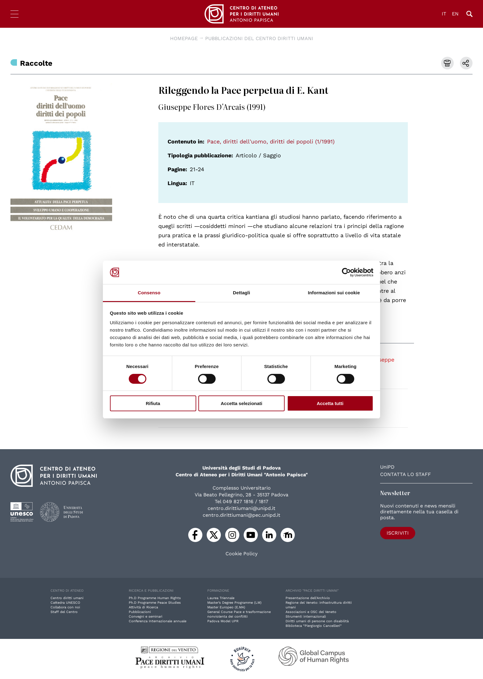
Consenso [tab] (149, 292)
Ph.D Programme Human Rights (155, 598)
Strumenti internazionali (306, 617)
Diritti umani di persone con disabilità (317, 621)
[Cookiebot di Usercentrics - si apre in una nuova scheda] (346, 272)
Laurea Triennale (220, 598)
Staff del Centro (64, 612)
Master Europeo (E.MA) (226, 607)
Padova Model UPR (222, 621)
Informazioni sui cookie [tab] (334, 292)
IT (444, 14)
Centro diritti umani (67, 598)
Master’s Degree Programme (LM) (234, 603)
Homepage (184, 38)
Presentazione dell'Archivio (308, 598)
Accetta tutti (330, 403)
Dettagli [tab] (241, 292)
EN (455, 14)
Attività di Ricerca (143, 607)
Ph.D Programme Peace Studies (155, 603)
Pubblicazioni (140, 612)
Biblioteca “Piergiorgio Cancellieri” (314, 626)
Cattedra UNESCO (65, 603)
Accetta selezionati (241, 403)
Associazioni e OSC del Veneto (311, 612)
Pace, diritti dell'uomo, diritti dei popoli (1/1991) (271, 141)
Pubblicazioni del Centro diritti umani (259, 38)
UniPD (387, 467)
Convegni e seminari (145, 617)
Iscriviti (398, 533)
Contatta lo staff (405, 474)
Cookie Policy (241, 553)
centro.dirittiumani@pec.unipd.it (241, 515)
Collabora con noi (65, 607)
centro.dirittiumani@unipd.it (241, 508)
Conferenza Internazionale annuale (157, 621)
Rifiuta (153, 403)
